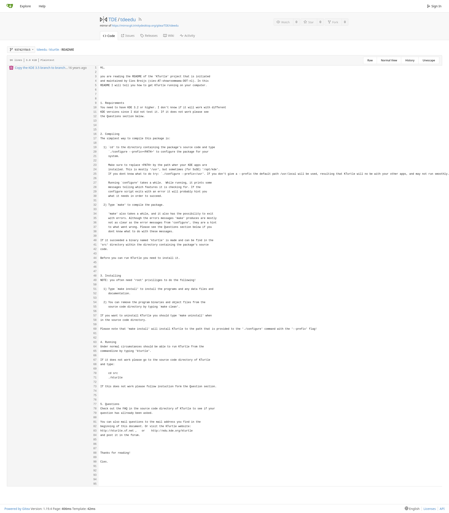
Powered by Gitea (17, 509)
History (409, 60)
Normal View (389, 60)
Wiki (168, 35)
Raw (370, 60)
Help (42, 6)
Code (109, 36)
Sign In (434, 6)
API (442, 509)
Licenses (430, 509)
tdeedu (128, 19)
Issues (127, 35)
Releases (148, 35)
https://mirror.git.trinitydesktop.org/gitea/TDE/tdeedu (145, 25)
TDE (113, 19)
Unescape (429, 60)
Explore (25, 6)
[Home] (9, 6)
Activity (187, 35)
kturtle (54, 49)
